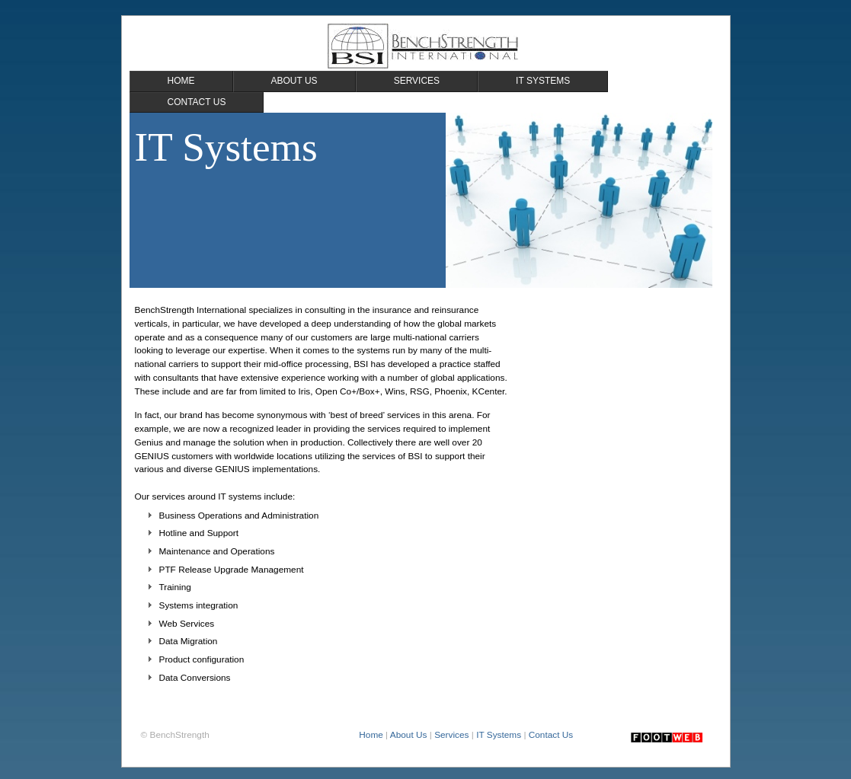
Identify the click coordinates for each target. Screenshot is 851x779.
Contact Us (551, 735)
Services (451, 735)
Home (371, 735)
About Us (408, 735)
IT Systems (498, 735)
